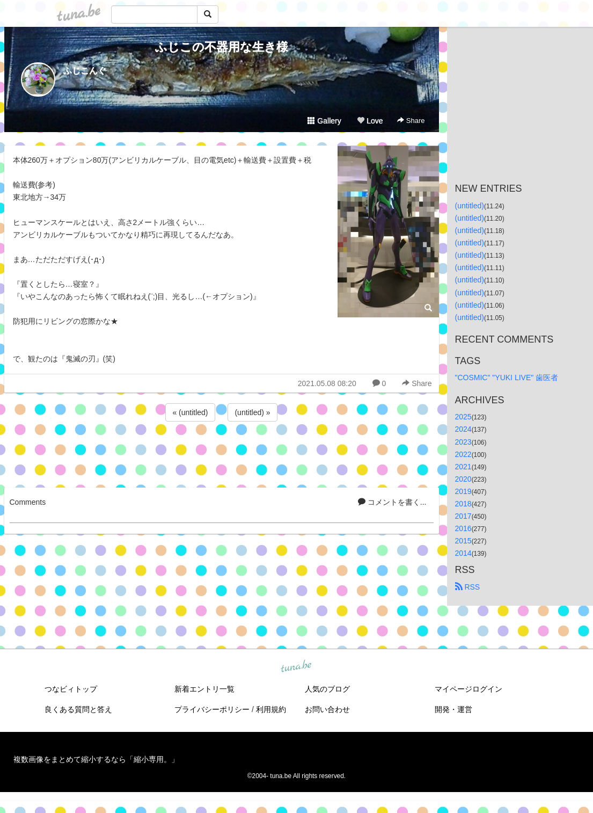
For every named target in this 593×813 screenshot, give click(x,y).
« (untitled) (190, 412)
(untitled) (469, 205)
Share (410, 121)
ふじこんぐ (84, 70)
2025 (463, 416)
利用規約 (271, 709)
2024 (463, 429)
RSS (467, 587)
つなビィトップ (71, 689)
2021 (463, 466)
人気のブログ (327, 689)
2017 (463, 516)
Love (370, 121)
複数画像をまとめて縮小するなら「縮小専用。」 (96, 759)
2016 (463, 528)
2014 (463, 553)
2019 (463, 491)
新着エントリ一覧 (204, 689)
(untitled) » (252, 412)
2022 (463, 454)
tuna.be (296, 667)
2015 (463, 540)
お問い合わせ (327, 709)
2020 (463, 479)
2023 (463, 442)
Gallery (324, 121)
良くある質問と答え (78, 709)
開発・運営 (453, 709)
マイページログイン (468, 689)
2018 (463, 503)
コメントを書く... (392, 502)
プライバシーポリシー (212, 709)
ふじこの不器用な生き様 (221, 47)
